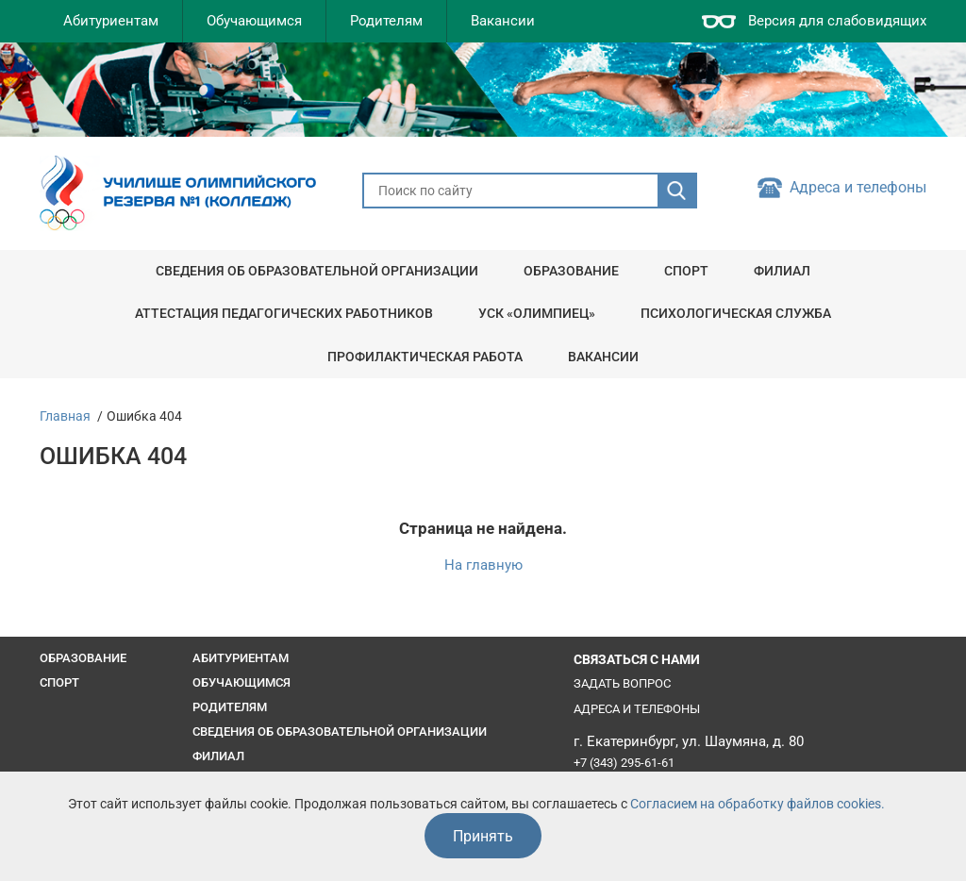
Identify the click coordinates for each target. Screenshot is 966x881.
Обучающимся (254, 20)
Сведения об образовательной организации (317, 270)
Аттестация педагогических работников (284, 313)
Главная (65, 416)
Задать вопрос (622, 683)
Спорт (686, 270)
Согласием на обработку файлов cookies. (757, 803)
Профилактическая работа (425, 356)
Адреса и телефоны (858, 187)
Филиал (782, 270)
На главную (483, 565)
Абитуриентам (110, 20)
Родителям (386, 20)
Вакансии (503, 20)
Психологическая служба (736, 313)
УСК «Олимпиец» (536, 313)
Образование (571, 270)
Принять (483, 836)
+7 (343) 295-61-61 (624, 763)
